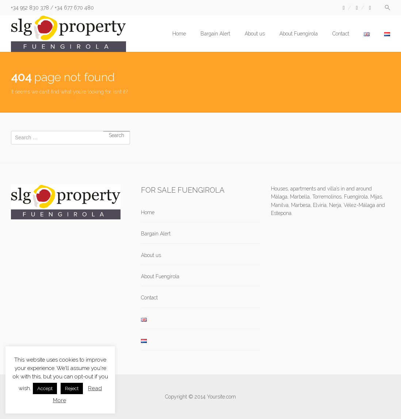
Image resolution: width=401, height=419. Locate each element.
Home (179, 34)
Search (116, 131)
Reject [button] (72, 388)
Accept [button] (45, 388)
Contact (340, 34)
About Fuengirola (298, 34)
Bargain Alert (215, 34)
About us (255, 34)
